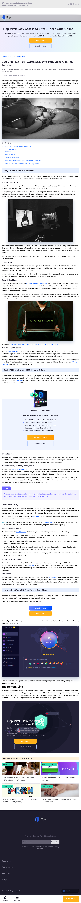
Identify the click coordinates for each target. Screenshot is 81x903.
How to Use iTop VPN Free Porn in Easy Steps (22, 164)
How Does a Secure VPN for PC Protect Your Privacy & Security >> (34, 344)
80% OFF (70, 898)
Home (4, 56)
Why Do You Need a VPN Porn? (18, 146)
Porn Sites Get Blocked (12, 157)
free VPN (31, 565)
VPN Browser (21, 532)
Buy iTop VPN (40, 40)
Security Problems (10, 154)
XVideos (36, 283)
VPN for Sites (21, 56)
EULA (18, 891)
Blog (11, 56)
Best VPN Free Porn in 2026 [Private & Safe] (23, 161)
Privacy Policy (7, 891)
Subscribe (54, 842)
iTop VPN (19, 380)
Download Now (40, 46)
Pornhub (29, 283)
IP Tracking (8, 152)
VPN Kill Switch (48, 522)
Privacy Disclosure (11, 149)
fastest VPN (53, 577)
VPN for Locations (49, 765)
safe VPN (35, 516)
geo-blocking (12, 351)
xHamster (43, 283)
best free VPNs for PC (20, 469)
